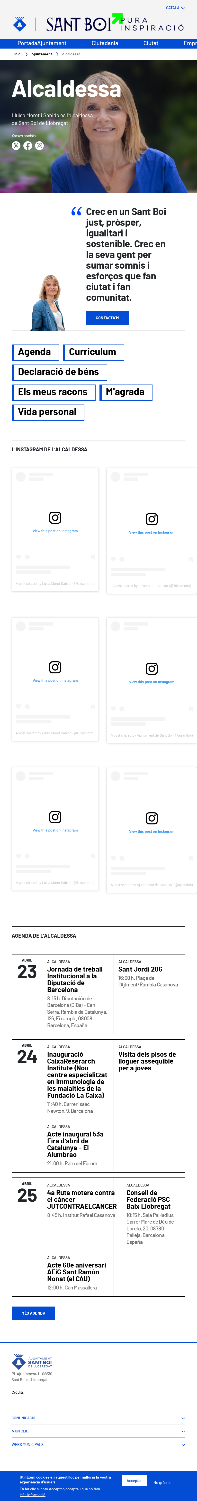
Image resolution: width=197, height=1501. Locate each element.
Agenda (34, 352)
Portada (27, 44)
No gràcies (162, 1483)
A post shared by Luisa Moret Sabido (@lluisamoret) (55, 584)
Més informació (32, 1495)
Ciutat (150, 44)
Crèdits (18, 1393)
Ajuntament (51, 44)
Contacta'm (107, 318)
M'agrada (125, 392)
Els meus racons (53, 392)
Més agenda (33, 1314)
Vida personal (47, 412)
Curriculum (92, 352)
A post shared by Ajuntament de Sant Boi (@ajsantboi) (152, 736)
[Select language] (166, 8)
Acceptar (134, 1481)
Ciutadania (105, 44)
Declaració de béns (58, 372)
